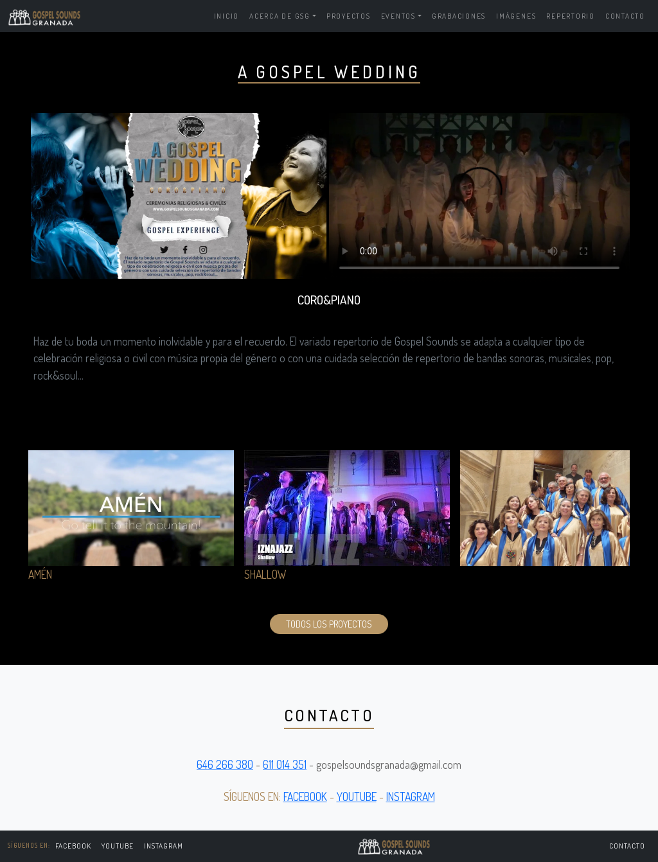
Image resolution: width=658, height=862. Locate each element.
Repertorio (570, 16)
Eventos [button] (398, 16)
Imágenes (516, 16)
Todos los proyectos (329, 624)
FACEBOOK (73, 845)
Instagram (163, 845)
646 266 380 (225, 764)
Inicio (227, 16)
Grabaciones (459, 16)
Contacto (625, 16)
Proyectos (348, 16)
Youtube (118, 845)
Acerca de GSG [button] (279, 16)
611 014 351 (285, 764)
